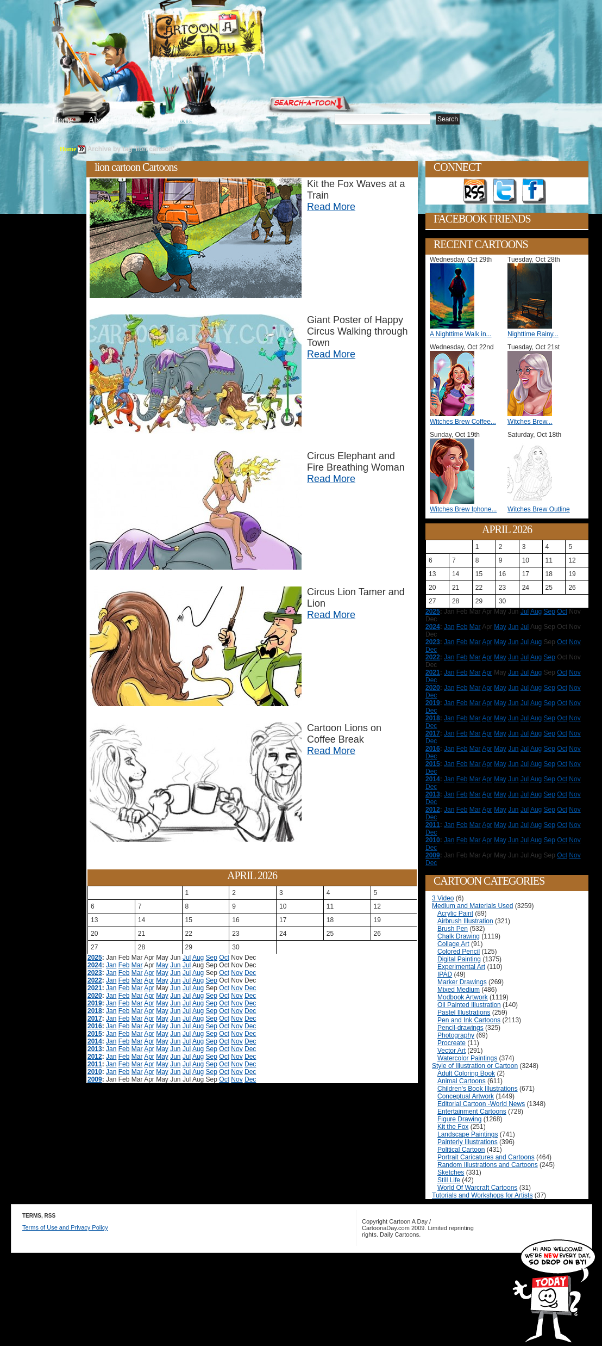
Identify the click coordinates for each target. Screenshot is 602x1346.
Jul (187, 957)
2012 (94, 1056)
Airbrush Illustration (465, 921)
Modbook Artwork (462, 997)
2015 (94, 1034)
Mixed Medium (458, 989)
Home (62, 120)
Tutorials (184, 120)
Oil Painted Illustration (469, 1005)
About (98, 120)
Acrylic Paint (455, 913)
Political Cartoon (461, 1149)
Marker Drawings (462, 982)
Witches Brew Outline (538, 509)
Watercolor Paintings (467, 1058)
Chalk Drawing (458, 936)
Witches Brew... (530, 421)
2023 (94, 973)
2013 (94, 1049)
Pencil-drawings (460, 1028)
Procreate (451, 1043)
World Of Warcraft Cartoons (477, 1187)
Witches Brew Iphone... (463, 509)
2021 (94, 988)
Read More (331, 206)
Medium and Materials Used (472, 906)
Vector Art (451, 1050)
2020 (94, 995)
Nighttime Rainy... (533, 334)
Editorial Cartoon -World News (481, 1104)
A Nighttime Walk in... (461, 334)
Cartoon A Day (232, 36)
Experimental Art (461, 967)
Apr (149, 973)
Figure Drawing (459, 1119)
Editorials (139, 120)
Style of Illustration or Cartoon (475, 1066)
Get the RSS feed (475, 191)
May (162, 965)
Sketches (450, 1172)
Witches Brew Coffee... (463, 421)
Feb (124, 965)
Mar (137, 965)
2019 (94, 1003)
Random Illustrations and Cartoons (487, 1165)
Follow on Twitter (505, 191)
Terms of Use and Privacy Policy (65, 1227)
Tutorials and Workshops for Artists (482, 1195)
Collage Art (453, 944)
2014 (94, 1041)
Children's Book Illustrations (477, 1088)
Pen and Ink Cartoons (468, 1020)
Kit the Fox (452, 1127)
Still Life (448, 1180)
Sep (211, 957)
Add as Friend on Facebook (534, 191)
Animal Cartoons (461, 1081)
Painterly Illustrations (467, 1142)
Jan (111, 965)
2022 (94, 980)
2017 (94, 1018)
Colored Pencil (458, 951)
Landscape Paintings (467, 1134)
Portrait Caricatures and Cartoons (486, 1157)
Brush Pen (452, 929)
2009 (94, 1079)
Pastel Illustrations (463, 1012)
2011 (94, 1064)
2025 (94, 957)
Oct (224, 957)
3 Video (443, 898)
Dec (250, 973)
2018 (94, 1011)
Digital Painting (459, 959)
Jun (175, 965)
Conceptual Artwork (465, 1096)
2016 (94, 1026)
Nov (236, 973)
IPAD (444, 974)
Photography (455, 1035)
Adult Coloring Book (466, 1073)
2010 (94, 1072)
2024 (94, 965)
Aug (198, 957)
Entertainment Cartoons (471, 1111)
